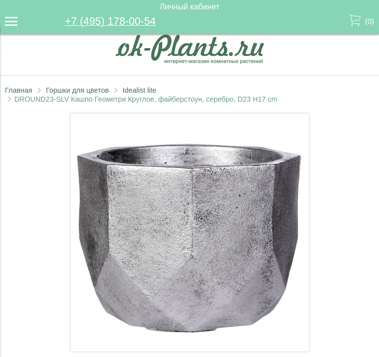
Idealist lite (139, 90)
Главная (18, 90)
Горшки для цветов (77, 90)
